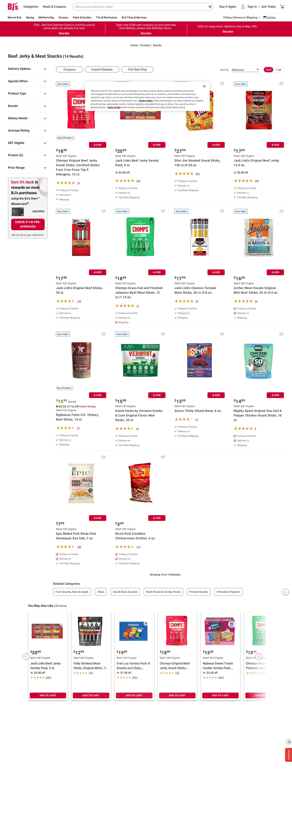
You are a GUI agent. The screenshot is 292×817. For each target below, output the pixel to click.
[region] (147, 96)
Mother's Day (46, 17)
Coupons (69, 69)
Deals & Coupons (54, 6)
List (278, 69)
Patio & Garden (82, 17)
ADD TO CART (47, 695)
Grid (268, 69)
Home (133, 45)
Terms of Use (113, 107)
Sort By (224, 69)
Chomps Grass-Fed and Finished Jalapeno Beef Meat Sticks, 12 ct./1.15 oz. (139, 292)
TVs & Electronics (106, 17)
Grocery (63, 17)
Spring (30, 17)
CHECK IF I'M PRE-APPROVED (28, 224)
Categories (30, 6)
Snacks (157, 45)
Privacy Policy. (146, 100)
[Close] (204, 86)
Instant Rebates (102, 69)
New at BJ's (14, 17)
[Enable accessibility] (288, 741)
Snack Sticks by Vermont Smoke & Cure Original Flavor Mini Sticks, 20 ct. (139, 415)
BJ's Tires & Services (134, 17)
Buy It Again (228, 6)
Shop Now (64, 33)
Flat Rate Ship (137, 69)
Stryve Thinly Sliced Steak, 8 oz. (198, 411)
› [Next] (285, 592)
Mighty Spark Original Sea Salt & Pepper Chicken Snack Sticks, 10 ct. (258, 415)
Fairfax (271, 17)
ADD (97, 144)
